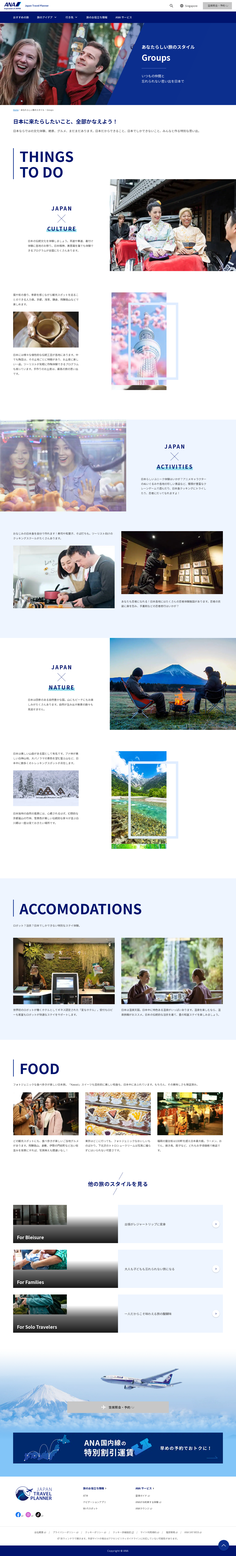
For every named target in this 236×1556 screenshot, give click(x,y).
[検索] (171, 6)
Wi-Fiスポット (90, 1508)
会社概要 (40, 1532)
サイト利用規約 (149, 1532)
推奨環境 (172, 1532)
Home (16, 109)
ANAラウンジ (144, 1508)
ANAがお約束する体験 (149, 1502)
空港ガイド (143, 1495)
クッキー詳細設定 (123, 1532)
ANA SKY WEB (193, 1532)
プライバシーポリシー (66, 1532)
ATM (85, 1495)
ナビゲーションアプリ (94, 1502)
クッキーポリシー (95, 1532)
